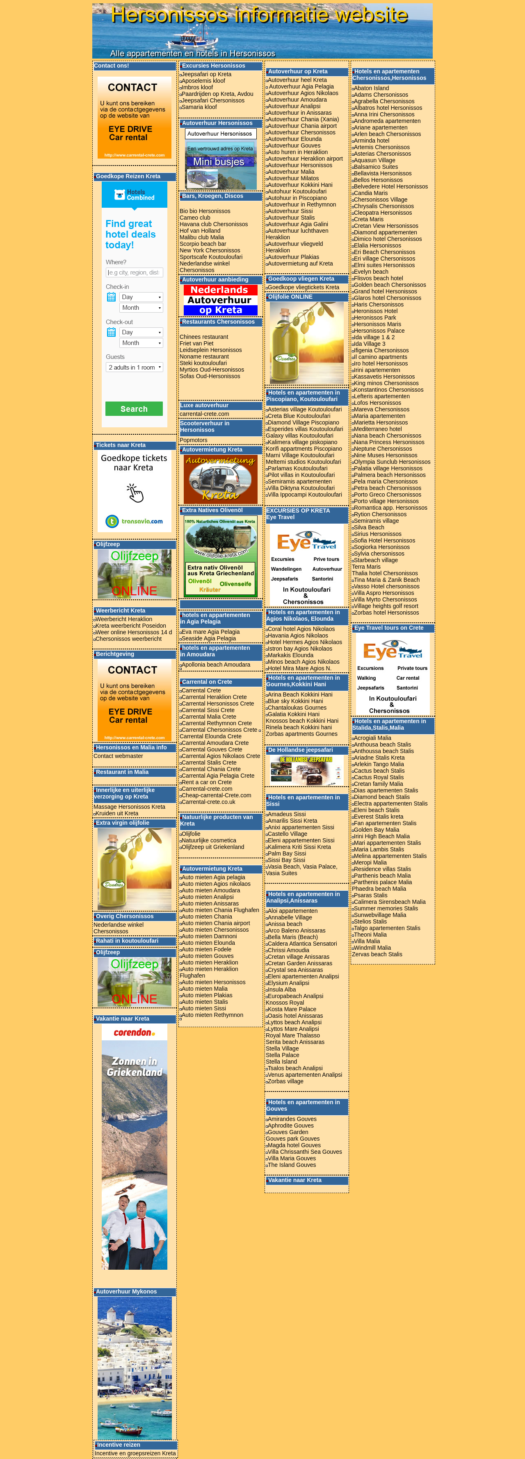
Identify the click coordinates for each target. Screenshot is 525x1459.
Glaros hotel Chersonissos (386, 298)
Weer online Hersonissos (127, 632)
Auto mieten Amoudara (211, 890)
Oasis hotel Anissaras (295, 1015)
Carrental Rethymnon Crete (217, 723)
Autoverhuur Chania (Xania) (303, 119)
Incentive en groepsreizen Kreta (135, 1453)
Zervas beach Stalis (377, 954)
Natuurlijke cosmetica (209, 840)
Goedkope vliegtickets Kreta (302, 287)
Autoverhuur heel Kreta (297, 80)
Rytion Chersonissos (380, 514)
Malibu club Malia (202, 237)
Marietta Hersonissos (381, 422)
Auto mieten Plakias (207, 995)
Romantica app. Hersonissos (389, 507)
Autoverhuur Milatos (293, 178)
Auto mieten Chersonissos (215, 929)
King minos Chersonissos (385, 383)
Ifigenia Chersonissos (381, 350)
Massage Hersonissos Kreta (129, 806)
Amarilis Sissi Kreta (292, 820)
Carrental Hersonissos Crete (218, 703)
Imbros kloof (197, 87)
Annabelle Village (290, 917)
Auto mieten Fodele (206, 949)
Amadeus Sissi (287, 814)
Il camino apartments (379, 357)
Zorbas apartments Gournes (302, 734)
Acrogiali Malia (372, 738)
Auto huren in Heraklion (297, 152)
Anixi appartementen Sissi (301, 827)
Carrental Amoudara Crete (215, 743)
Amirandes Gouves (292, 1119)
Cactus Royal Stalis (379, 777)
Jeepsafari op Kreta (206, 74)
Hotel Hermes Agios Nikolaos (305, 642)
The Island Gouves (292, 1165)
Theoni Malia (370, 934)
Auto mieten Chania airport (216, 923)
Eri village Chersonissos (384, 258)
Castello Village (287, 833)
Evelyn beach (370, 271)
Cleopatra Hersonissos (383, 212)
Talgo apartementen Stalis (387, 928)
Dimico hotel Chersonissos (388, 239)
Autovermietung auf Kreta (300, 263)
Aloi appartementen (292, 911)
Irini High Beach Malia (382, 836)
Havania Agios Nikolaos (298, 635)
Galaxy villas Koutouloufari (299, 435)
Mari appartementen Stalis (387, 843)
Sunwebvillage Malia (380, 915)
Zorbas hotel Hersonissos (386, 612)
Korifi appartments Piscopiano (304, 448)
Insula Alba (281, 989)
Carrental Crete (201, 690)
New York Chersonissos (210, 250)
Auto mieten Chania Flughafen (220, 910)
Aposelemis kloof (203, 80)
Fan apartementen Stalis (385, 823)
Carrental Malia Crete (209, 716)
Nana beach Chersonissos (386, 435)
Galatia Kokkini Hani (294, 714)
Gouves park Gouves (293, 1138)
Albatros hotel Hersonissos (388, 107)
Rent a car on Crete (207, 782)
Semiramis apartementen (299, 481)
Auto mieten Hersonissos (214, 982)
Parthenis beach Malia (381, 875)
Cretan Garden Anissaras (300, 963)
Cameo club (195, 217)
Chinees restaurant (204, 337)
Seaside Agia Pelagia (209, 638)
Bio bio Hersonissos (205, 211)
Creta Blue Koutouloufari (299, 416)
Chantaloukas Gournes (297, 707)
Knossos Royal (285, 1002)
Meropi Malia (370, 862)
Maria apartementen (379, 416)
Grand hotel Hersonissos (384, 291)
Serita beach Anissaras (295, 1042)
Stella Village (282, 1048)
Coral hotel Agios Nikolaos (301, 629)
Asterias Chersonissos (382, 153)
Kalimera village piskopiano (303, 442)
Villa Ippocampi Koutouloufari (304, 494)
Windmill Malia (372, 947)
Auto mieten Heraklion (210, 962)
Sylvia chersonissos (379, 553)
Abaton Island (371, 88)
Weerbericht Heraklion (124, 619)
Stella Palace (282, 1055)
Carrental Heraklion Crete (214, 697)
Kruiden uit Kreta (116, 813)
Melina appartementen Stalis (390, 856)
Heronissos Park (374, 317)
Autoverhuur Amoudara (297, 99)
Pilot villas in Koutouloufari (300, 475)
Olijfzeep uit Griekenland (213, 847)
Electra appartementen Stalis (390, 803)
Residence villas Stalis (382, 869)
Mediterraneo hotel (377, 429)
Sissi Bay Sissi (286, 860)
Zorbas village (286, 1081)
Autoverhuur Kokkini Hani (300, 185)
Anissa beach (284, 924)
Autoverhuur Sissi (290, 211)
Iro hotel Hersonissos (381, 363)
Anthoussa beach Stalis (384, 751)
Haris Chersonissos (378, 304)
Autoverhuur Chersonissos (301, 132)
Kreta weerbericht (118, 625)
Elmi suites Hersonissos (384, 265)
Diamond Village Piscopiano (303, 422)
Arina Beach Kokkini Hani (299, 694)
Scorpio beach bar (203, 244)
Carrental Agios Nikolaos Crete (221, 756)
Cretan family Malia (378, 784)
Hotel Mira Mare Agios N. (300, 668)
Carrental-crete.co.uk (208, 802)
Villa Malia (367, 941)
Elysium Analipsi (287, 983)
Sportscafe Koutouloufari (211, 257)
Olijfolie (191, 833)
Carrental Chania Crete (211, 769)
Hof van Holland (200, 230)
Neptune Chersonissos (383, 448)
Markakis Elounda (290, 655)
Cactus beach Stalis (379, 770)
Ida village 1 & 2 (373, 337)
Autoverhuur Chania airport (302, 126)
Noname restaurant (204, 356)
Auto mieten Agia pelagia (213, 877)
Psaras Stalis (371, 895)
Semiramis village (376, 520)
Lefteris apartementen (381, 396)
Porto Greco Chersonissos (387, 494)
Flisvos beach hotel (378, 278)
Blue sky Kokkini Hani (295, 701)
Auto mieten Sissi (204, 1008)
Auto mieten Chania (207, 916)
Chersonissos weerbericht (129, 638)
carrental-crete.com (204, 414)
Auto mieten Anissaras (210, 903)
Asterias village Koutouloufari (305, 409)
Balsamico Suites (375, 166)
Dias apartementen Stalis (386, 790)
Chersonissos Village (380, 199)
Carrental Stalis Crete (209, 762)
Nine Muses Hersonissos (386, 455)
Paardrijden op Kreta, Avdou (217, 94)
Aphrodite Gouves (291, 1125)
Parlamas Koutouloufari (298, 468)
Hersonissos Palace (378, 330)
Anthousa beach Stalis (382, 744)
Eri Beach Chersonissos (384, 252)
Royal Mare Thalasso (293, 1035)
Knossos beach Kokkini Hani (302, 720)
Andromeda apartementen (387, 121)
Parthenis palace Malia (383, 882)
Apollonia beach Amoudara (216, 664)
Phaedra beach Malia (379, 888)
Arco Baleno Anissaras (297, 930)
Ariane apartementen (381, 127)
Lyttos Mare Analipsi (293, 1029)
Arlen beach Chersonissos (387, 134)
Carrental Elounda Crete (211, 736)
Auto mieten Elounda (208, 942)
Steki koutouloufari (203, 363)
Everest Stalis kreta (379, 816)
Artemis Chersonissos (382, 147)
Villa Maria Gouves (292, 1158)
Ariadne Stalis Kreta (379, 757)
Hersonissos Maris (377, 324)
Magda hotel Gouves (294, 1145)
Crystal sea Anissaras (295, 970)
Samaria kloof (199, 107)
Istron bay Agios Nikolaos (300, 648)
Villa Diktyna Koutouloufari (300, 488)
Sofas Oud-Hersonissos (210, 376)
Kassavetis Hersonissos (383, 376)
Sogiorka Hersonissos (382, 547)
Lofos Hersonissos (377, 402)
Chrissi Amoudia (287, 950)
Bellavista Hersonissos (383, 173)
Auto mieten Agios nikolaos (216, 883)
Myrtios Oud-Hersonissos (212, 369)
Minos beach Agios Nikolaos (304, 661)
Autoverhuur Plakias (293, 257)
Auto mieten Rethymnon (212, 1015)
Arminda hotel (371, 140)
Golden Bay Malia (376, 829)
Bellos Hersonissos (378, 180)
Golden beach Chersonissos (390, 284)
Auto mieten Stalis (205, 1001)
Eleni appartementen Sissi (301, 840)
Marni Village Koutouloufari (300, 455)
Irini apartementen (377, 370)
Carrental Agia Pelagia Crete (218, 775)
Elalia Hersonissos (377, 245)
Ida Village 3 (369, 343)
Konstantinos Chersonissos (389, 389)
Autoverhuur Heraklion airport (305, 158)
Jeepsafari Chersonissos (213, 100)
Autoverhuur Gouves (294, 145)
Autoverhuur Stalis (291, 217)
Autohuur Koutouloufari (297, 191)
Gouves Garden (288, 1132)
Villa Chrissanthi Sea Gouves (305, 1151)
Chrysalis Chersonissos (384, 206)
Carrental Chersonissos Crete (220, 729)
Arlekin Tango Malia (379, 764)
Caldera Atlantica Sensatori (302, 943)
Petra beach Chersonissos (387, 488)
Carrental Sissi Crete (208, 710)
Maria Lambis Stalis (379, 849)
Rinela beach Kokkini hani (299, 727)
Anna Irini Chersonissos (384, 114)
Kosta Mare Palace (292, 1009)
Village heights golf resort (386, 606)
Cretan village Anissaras (297, 956)
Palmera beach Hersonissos (390, 475)
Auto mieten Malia (205, 988)
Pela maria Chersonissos (386, 481)
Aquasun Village (374, 160)
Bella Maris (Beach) (293, 937)
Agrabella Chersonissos (384, 101)
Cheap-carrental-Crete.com (216, 795)
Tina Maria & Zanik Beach (387, 579)
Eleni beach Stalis (376, 810)
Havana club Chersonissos (214, 224)
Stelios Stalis (370, 921)
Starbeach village (376, 560)
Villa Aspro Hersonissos (384, 593)
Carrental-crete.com (207, 788)
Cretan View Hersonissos (386, 225)
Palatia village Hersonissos (388, 468)
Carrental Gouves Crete (212, 749)
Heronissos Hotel (375, 311)
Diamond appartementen (385, 232)
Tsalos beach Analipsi (295, 1068)
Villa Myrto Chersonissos (385, 599)
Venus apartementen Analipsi (305, 1074)
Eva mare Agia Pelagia (211, 632)
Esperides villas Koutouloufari (305, 429)
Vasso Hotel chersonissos (387, 586)
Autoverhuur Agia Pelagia (301, 86)
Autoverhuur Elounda (295, 139)
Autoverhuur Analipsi (294, 106)
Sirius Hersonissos (378, 534)
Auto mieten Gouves (208, 956)
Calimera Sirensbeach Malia (389, 902)
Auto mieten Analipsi (208, 897)
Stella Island (281, 1061)
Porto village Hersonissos (386, 501)
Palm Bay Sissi (287, 853)
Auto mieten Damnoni (209, 936)
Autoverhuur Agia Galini (298, 224)
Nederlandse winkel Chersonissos (119, 928)
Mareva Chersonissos (381, 409)
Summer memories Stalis (386, 908)
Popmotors (194, 440)
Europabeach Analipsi (294, 996)
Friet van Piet (196, 343)
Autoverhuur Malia (291, 171)
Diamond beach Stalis (382, 797)
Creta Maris (368, 219)
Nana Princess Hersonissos (388, 442)
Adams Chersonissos (380, 94)
